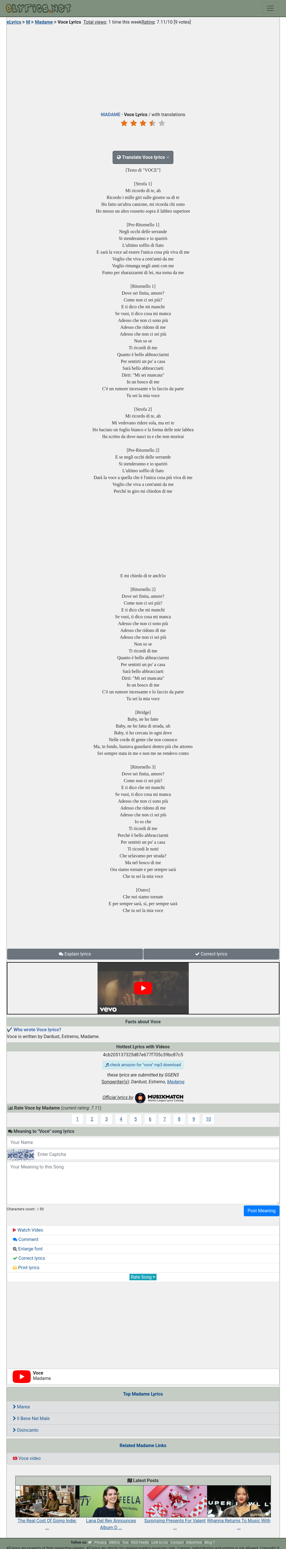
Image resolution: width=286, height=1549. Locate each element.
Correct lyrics (211, 954)
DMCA (114, 1542)
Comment (25, 1239)
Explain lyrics (75, 954)
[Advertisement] (143, 67)
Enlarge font (28, 1249)
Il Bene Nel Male (31, 1418)
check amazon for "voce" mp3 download (143, 1065)
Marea (21, 1407)
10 (208, 1119)
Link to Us (159, 1542)
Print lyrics (26, 1267)
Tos (125, 1542)
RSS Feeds (140, 1542)
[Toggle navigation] (270, 8)
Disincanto (25, 1430)
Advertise (194, 1542)
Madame (44, 22)
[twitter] (90, 1542)
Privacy (100, 1542)
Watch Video (28, 1230)
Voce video (27, 1458)
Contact (177, 1542)
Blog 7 (209, 1542)
